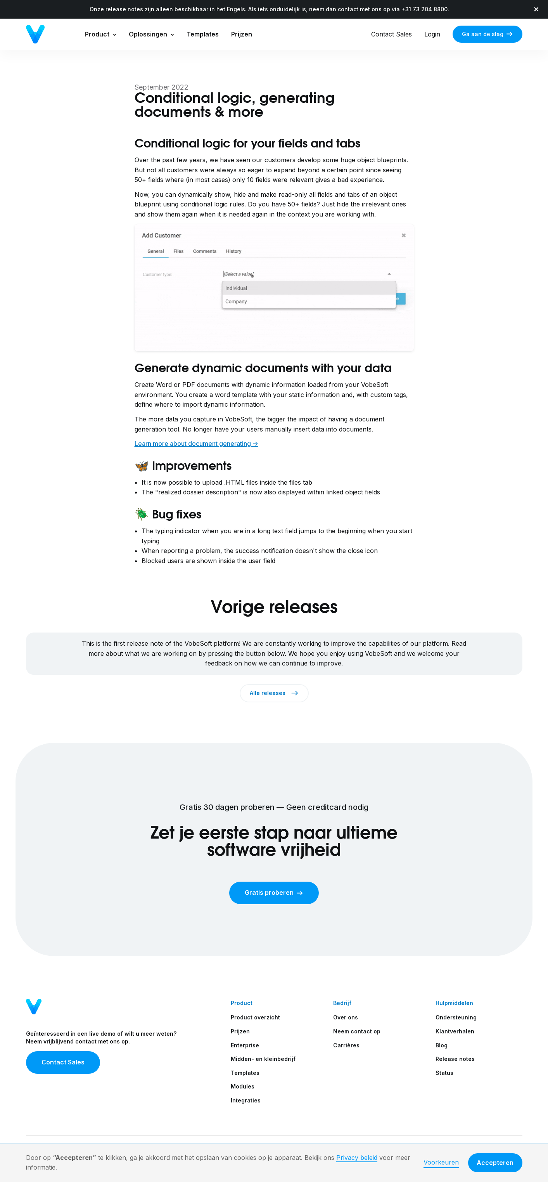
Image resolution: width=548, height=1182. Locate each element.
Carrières (346, 1045)
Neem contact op (356, 1031)
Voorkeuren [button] (441, 1162)
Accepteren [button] (495, 1162)
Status (444, 1072)
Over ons (345, 1017)
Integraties (246, 1100)
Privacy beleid (356, 1157)
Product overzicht (255, 1017)
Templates (203, 34)
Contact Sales (391, 34)
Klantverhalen (455, 1031)
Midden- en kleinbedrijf (263, 1058)
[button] (101, 34)
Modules (242, 1086)
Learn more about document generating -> (196, 443)
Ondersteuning (456, 1017)
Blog (442, 1045)
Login (432, 34)
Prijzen (241, 34)
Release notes (455, 1058)
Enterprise (245, 1045)
